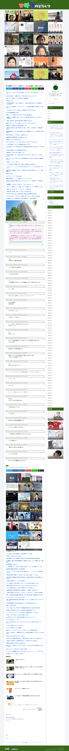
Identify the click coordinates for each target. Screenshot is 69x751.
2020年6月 (50, 385)
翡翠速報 (51, 202)
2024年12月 (50, 250)
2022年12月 (50, 310)
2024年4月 (50, 270)
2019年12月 (50, 400)
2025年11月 (50, 223)
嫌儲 (7, 465)
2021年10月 (50, 345)
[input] (56, 103)
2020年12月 (50, 370)
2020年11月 (50, 373)
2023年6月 (50, 295)
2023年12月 (50, 280)
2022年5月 (50, 328)
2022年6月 (50, 325)
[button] (62, 103)
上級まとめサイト (52, 200)
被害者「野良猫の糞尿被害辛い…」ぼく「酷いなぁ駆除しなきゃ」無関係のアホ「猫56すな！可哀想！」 (56, 154)
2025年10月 (50, 225)
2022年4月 (50, 330)
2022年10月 (50, 315)
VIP (48, 111)
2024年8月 (50, 260)
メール (7, 738)
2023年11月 (50, 283)
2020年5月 (50, 388)
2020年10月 (50, 375)
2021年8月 (50, 350)
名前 (7, 734)
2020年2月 (50, 395)
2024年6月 (50, 265)
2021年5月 (50, 358)
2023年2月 (50, 305)
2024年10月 (50, 255)
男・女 (26, 467)
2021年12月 (50, 340)
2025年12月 (50, 220)
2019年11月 (50, 403)
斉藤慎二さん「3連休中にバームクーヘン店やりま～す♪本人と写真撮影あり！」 (56, 174)
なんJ (49, 116)
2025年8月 (50, 230)
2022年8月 (50, 320)
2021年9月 (50, 348)
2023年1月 (50, 308)
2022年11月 (50, 313)
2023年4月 (50, 300)
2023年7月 (50, 293)
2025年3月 (50, 243)
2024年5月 (50, 268)
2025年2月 (50, 245)
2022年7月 (50, 323)
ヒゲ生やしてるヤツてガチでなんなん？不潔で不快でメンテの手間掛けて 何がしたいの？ (56, 161)
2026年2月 (50, 215)
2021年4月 (50, 360)
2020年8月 (50, 380)
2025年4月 (50, 240)
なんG (49, 113)
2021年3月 (50, 363)
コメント (7, 720)
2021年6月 (50, 355)
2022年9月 (50, 318)
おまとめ (51, 194)
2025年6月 (50, 235)
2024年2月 (50, 275)
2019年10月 (50, 405)
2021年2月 (50, 365)
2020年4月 (50, 390)
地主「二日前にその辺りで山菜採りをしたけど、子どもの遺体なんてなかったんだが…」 (56, 149)
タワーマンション (8, 467)
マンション (18, 467)
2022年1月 (50, 338)
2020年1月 (50, 398)
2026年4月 (50, 210)
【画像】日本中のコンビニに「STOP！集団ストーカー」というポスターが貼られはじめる (56, 180)
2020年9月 (50, 378)
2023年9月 (50, 288)
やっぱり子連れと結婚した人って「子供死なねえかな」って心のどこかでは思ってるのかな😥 (56, 127)
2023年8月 (50, 290)
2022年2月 (50, 335)
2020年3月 (50, 393)
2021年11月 (50, 343)
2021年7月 (50, 353)
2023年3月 (50, 303)
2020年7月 (50, 383)
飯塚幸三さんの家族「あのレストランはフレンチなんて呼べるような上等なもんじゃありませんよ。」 (56, 167)
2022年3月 (50, 333)
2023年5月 (50, 298)
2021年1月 (50, 368)
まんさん (13, 467)
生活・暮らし (22, 467)
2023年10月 (50, 285)
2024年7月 (50, 263)
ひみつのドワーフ (55, 91)
